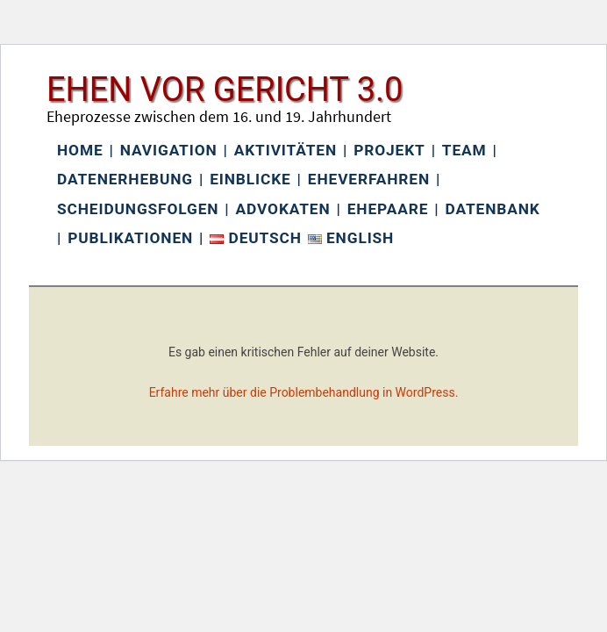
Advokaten (283, 209)
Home (80, 150)
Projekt (389, 150)
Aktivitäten (285, 150)
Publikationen (130, 238)
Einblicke (250, 179)
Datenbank (493, 209)
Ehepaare (388, 209)
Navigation (169, 150)
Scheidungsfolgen (137, 209)
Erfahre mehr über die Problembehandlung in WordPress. (304, 392)
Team (464, 150)
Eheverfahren (369, 179)
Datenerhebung (125, 179)
